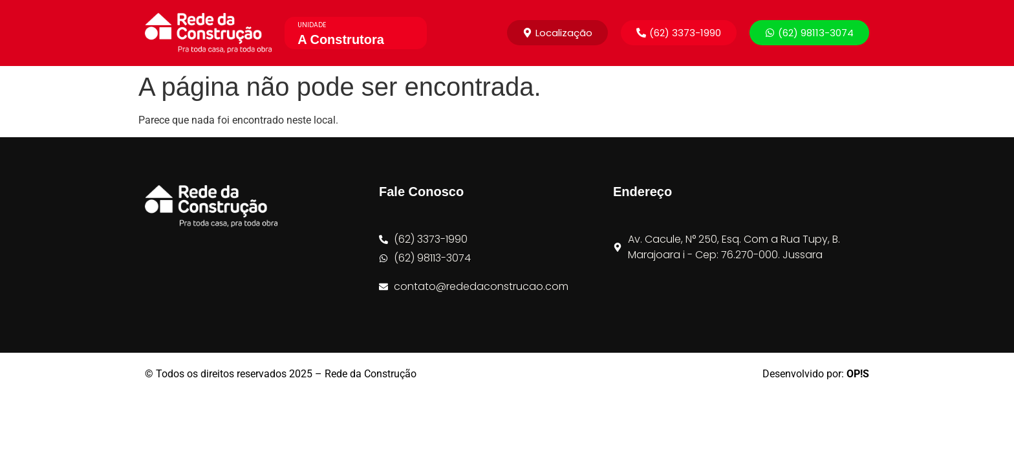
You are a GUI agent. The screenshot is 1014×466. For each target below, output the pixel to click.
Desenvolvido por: (815, 374)
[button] (679, 32)
